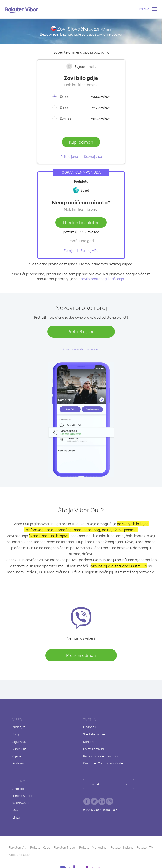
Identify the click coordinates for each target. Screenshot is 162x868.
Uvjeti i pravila (93, 749)
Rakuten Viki (18, 847)
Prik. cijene (69, 156)
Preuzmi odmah (81, 655)
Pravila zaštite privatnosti (102, 756)
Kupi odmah (81, 142)
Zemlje (69, 250)
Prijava (144, 9)
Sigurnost (19, 742)
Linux (16, 817)
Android (18, 789)
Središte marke (94, 734)
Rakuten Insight (121, 847)
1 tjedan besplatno (81, 222)
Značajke (18, 727)
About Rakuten (19, 855)
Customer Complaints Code (103, 763)
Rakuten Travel (65, 847)
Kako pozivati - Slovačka (81, 349)
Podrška (18, 763)
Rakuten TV (144, 847)
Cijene (16, 756)
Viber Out (19, 749)
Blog (15, 734)
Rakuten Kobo (40, 847)
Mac (15, 810)
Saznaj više (93, 156)
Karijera (89, 742)
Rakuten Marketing (93, 847)
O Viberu (89, 727)
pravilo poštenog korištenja (101, 278)
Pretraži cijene (81, 331)
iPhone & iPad (22, 796)
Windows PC (21, 803)
